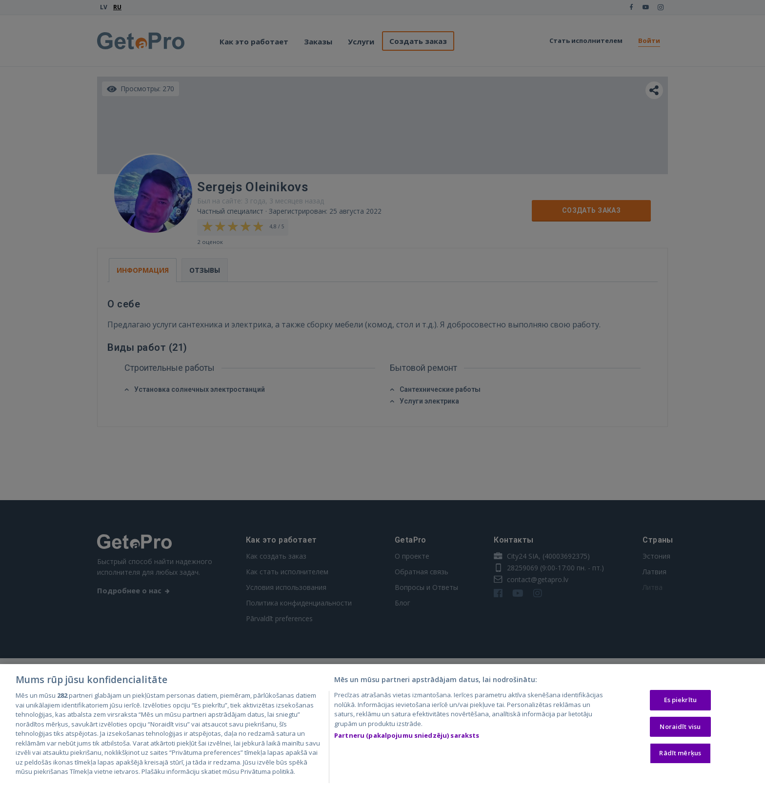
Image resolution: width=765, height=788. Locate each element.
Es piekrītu (680, 701)
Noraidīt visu (680, 728)
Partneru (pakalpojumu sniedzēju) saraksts (406, 737)
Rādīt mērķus (680, 754)
